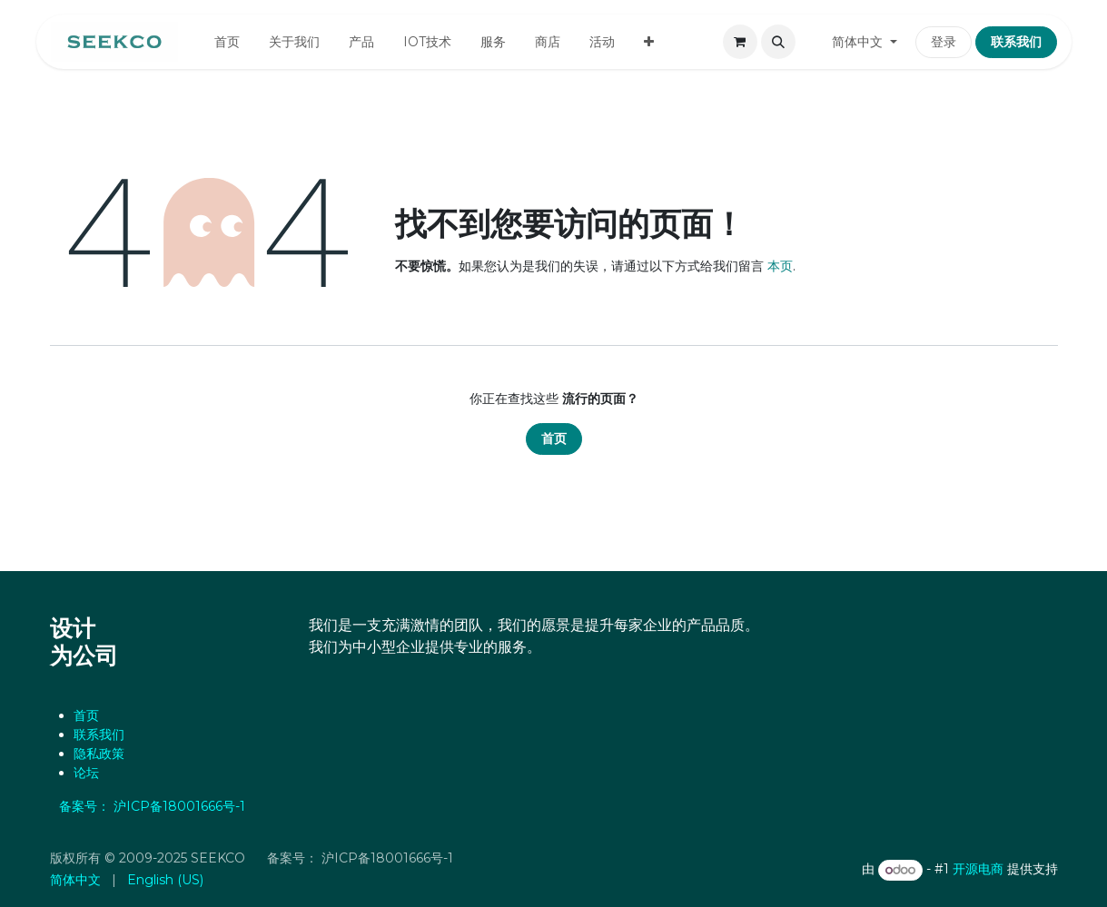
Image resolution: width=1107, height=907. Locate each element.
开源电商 (978, 870)
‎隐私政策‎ (99, 753)
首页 (554, 438)
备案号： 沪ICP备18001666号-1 (157, 806)
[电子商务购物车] (740, 42)
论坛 (86, 772)
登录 (943, 42)
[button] (778, 42)
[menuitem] (227, 42)
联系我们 (99, 734)
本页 (780, 266)
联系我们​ (1016, 42)
